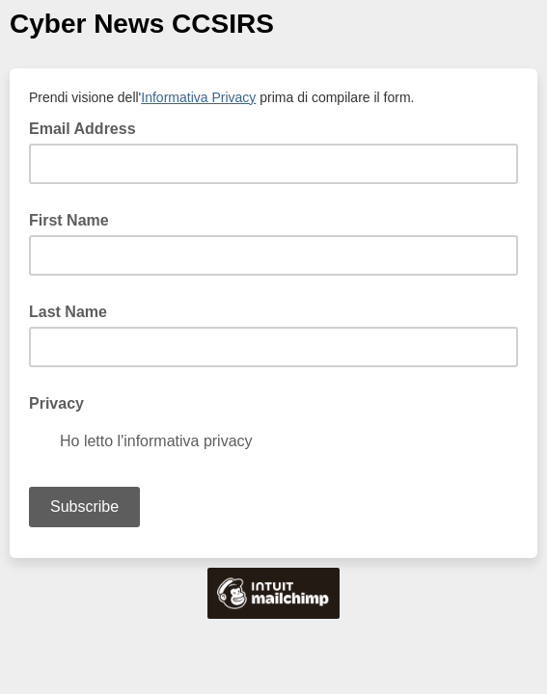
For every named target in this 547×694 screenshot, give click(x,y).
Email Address (88, 127)
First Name (69, 220)
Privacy (56, 403)
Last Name (68, 312)
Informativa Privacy (198, 97)
